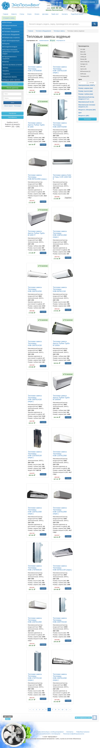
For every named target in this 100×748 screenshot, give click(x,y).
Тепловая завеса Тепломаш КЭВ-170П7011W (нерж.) (35, 677)
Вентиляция (7, 22)
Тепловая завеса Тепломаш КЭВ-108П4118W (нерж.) (60, 234)
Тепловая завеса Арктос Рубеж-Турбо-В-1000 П (36, 233)
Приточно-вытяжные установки (12, 64)
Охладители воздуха (9, 46)
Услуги (29, 14)
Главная (5, 14)
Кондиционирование (9, 25)
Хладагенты (6, 74)
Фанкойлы (5, 71)
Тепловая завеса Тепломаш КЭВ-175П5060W (35, 69)
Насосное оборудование (11, 34)
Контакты (65, 14)
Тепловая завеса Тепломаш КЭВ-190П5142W (35, 289)
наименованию (44, 40)
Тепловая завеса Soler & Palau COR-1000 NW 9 (62, 177)
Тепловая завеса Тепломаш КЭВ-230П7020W (60, 125)
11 (66, 709)
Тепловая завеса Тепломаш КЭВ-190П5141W (35, 343)
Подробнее (68, 197)
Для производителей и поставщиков (48, 734)
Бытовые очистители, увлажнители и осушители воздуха (10, 51)
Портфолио (12, 113)
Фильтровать (87, 119)
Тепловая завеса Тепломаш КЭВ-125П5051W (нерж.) (35, 455)
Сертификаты (12, 117)
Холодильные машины (9, 77)
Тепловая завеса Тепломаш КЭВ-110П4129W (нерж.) (60, 511)
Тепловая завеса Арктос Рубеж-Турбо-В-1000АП (61, 398)
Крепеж (5, 61)
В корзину (43, 91)
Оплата (37, 14)
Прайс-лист (55, 14)
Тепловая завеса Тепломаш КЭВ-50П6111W (60, 289)
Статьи (22, 14)
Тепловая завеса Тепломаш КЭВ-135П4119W (35, 620)
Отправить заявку (8, 18)
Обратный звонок (12, 84)
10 (62, 709)
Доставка (45, 14)
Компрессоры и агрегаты (11, 37)
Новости (14, 14)
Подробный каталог (77, 14)
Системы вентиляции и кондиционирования (49, 732)
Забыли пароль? (8, 106)
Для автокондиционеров (10, 40)
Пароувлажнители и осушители (9, 57)
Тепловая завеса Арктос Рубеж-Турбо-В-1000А (61, 343)
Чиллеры (5, 68)
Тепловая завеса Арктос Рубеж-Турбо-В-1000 (36, 125)
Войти (12, 102)
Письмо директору (12, 88)
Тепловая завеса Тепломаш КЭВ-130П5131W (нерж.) (60, 70)
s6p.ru (8, 719)
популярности (60, 40)
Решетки (5, 43)
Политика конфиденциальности (73, 734)
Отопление (6, 28)
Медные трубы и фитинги (11, 80)
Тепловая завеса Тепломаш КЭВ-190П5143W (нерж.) (60, 677)
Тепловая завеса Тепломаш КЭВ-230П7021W (60, 620)
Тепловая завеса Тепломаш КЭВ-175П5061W (35, 568)
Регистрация (17, 106)
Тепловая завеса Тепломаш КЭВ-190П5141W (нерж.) (35, 398)
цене (52, 40)
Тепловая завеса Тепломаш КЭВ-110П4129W (60, 454)
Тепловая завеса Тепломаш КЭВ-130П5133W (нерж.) (35, 511)
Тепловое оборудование (10, 31)
